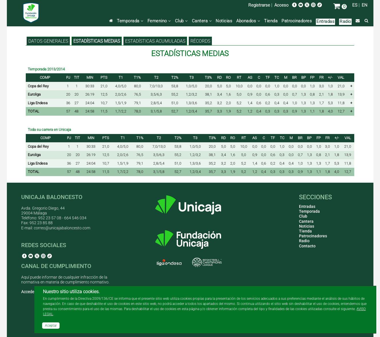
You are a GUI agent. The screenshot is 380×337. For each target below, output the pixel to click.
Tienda (270, 20)
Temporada (130, 20)
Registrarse (259, 5)
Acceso (281, 5)
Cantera (202, 20)
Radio (345, 21)
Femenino (159, 20)
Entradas (325, 21)
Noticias (224, 20)
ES (354, 5)
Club (181, 20)
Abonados (248, 20)
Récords (200, 41)
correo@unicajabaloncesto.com (62, 228)
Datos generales (48, 41)
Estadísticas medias (96, 41)
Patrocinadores (296, 20)
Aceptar (51, 326)
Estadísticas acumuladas (155, 41)
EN (364, 5)
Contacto (307, 246)
